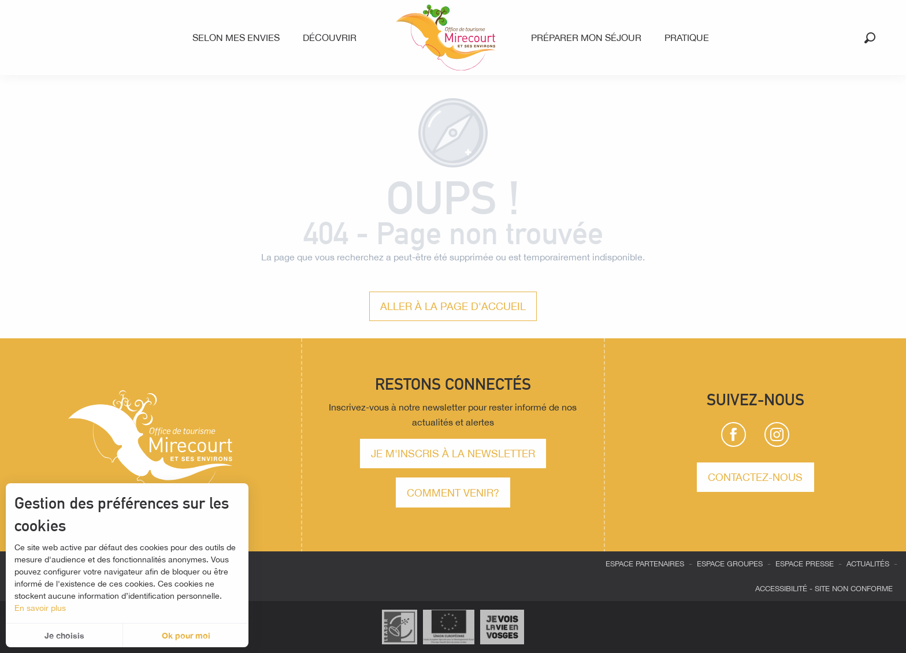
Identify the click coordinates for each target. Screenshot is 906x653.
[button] (870, 38)
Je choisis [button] (64, 635)
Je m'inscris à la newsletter (453, 453)
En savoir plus (40, 608)
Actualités (867, 563)
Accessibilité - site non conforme (824, 588)
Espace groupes (730, 563)
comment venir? (453, 492)
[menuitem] (238, 37)
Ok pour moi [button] (186, 635)
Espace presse (804, 563)
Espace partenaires (645, 563)
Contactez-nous (755, 477)
